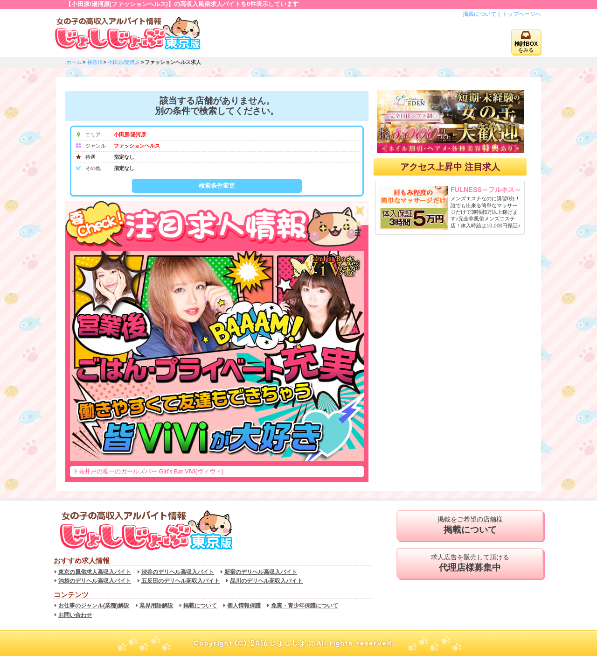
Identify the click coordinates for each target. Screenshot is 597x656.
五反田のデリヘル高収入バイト (180, 581)
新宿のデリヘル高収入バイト (260, 572)
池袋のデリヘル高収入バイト (94, 581)
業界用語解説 (156, 605)
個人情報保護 (244, 605)
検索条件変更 (217, 185)
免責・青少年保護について (304, 605)
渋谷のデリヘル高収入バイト (177, 572)
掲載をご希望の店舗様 (469, 525)
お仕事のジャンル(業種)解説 (93, 605)
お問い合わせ (75, 615)
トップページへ (521, 14)
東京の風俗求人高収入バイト (94, 572)
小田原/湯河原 (124, 62)
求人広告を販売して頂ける (469, 563)
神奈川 (95, 62)
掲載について (479, 14)
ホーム (74, 62)
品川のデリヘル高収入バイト (266, 581)
